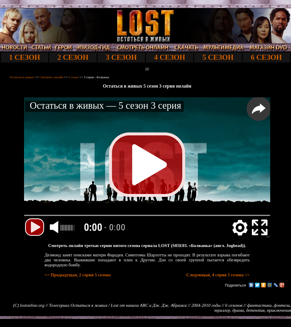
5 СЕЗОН (218, 57)
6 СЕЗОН (266, 57)
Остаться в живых (22, 77)
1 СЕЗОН (24, 57)
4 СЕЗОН (169, 57)
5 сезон (74, 77)
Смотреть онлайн (51, 77)
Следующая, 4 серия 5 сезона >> (218, 274)
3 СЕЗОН (121, 57)
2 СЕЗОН (73, 57)
